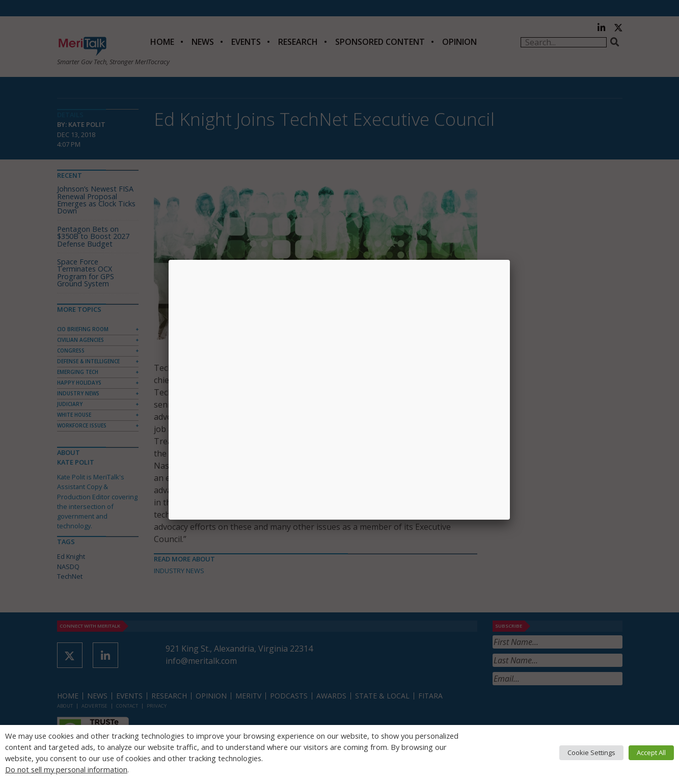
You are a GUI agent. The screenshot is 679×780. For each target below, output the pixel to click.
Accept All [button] (651, 752)
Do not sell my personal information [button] (66, 769)
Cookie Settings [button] (591, 752)
